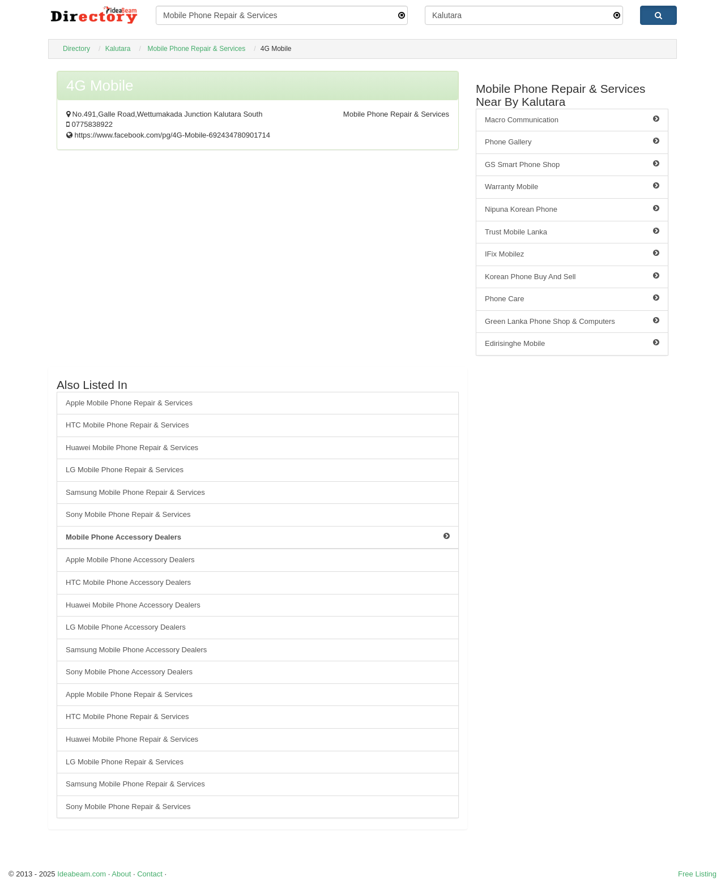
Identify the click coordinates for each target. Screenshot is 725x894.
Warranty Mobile (572, 186)
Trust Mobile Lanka (572, 231)
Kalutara (118, 49)
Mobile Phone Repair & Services (196, 49)
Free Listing (697, 874)
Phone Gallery (572, 141)
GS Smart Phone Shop (572, 164)
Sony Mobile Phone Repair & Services (128, 514)
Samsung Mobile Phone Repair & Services (135, 492)
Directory (76, 49)
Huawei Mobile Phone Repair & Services (132, 447)
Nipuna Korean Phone (572, 208)
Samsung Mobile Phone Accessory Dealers (136, 649)
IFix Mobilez (572, 253)
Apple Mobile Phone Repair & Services (129, 403)
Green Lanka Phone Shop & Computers (572, 321)
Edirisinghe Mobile (572, 343)
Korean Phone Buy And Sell (572, 276)
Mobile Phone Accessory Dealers (258, 536)
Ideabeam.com (81, 874)
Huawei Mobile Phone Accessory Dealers (133, 605)
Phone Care (572, 298)
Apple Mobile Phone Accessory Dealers (130, 559)
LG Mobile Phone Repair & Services (125, 469)
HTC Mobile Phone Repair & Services (127, 425)
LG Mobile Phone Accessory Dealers (126, 627)
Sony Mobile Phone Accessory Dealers (129, 672)
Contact (150, 874)
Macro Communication (572, 119)
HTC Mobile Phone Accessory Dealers (128, 582)
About (121, 874)
